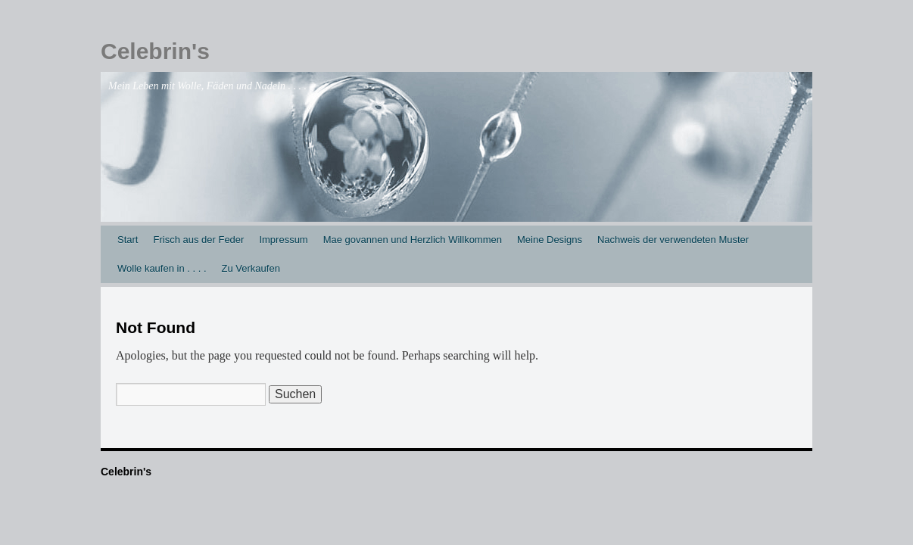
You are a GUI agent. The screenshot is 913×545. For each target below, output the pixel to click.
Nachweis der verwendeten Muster (673, 239)
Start (127, 239)
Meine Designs (549, 239)
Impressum (283, 239)
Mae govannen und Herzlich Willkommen (412, 239)
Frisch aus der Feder (198, 239)
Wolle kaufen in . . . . (162, 268)
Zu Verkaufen (251, 268)
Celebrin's (155, 51)
